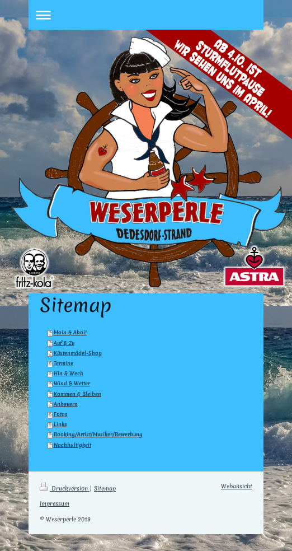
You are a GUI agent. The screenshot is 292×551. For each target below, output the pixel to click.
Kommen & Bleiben (77, 394)
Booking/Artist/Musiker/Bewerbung (98, 434)
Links (60, 424)
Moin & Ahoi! (70, 332)
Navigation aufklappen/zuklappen (146, 15)
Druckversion (65, 488)
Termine (63, 363)
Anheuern (66, 404)
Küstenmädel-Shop (78, 353)
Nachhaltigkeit (72, 445)
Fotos (61, 414)
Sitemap (105, 488)
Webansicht (236, 486)
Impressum (54, 503)
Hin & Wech (68, 373)
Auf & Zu (64, 343)
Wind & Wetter (72, 383)
